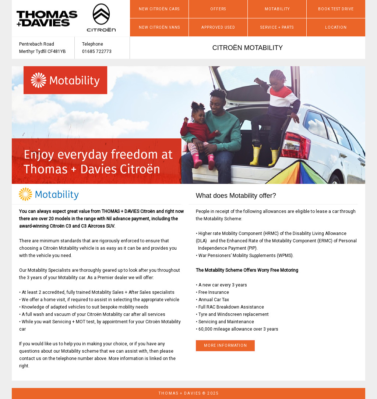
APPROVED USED (218, 27)
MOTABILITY (277, 9)
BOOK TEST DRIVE (336, 9)
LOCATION (336, 27)
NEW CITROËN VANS (159, 27)
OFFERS (218, 9)
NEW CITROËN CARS (159, 9)
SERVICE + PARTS (277, 27)
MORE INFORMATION (225, 345)
